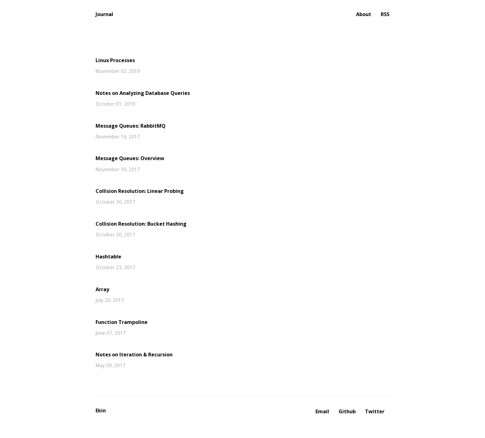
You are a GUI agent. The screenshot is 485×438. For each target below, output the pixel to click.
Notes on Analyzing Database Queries (143, 93)
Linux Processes (115, 60)
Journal (104, 14)
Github (347, 411)
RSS (385, 14)
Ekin (101, 410)
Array (102, 289)
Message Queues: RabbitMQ (130, 125)
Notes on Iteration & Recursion (134, 354)
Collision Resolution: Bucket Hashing (141, 223)
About (363, 14)
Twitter (374, 411)
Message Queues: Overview (130, 158)
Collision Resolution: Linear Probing (140, 191)
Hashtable (108, 256)
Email (322, 411)
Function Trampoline (122, 322)
